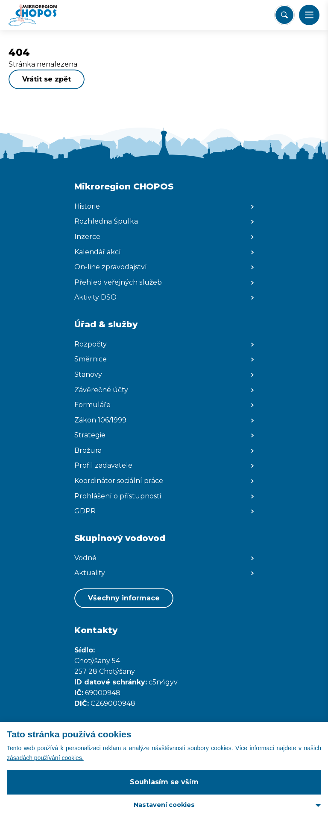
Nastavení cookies (164, 805)
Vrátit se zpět (46, 79)
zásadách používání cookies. (45, 757)
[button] (309, 15)
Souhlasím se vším (164, 782)
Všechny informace (124, 598)
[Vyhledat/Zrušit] (284, 15)
